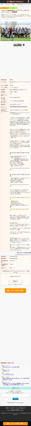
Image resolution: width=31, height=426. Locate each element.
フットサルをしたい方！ (8, 374)
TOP (2, 4)
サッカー (8, 4)
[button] (29, 31)
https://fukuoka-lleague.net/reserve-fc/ (18, 106)
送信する (15, 398)
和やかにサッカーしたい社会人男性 (11, 366)
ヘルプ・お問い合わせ (20, 407)
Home (7, 407)
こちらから (21, 402)
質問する (15, 281)
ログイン (28, 1)
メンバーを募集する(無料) (13, 410)
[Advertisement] (15, 62)
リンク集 (12, 407)
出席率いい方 (6, 370)
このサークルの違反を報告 (24, 252)
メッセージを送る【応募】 (15, 290)
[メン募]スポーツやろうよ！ (15, 1)
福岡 (13, 4)
